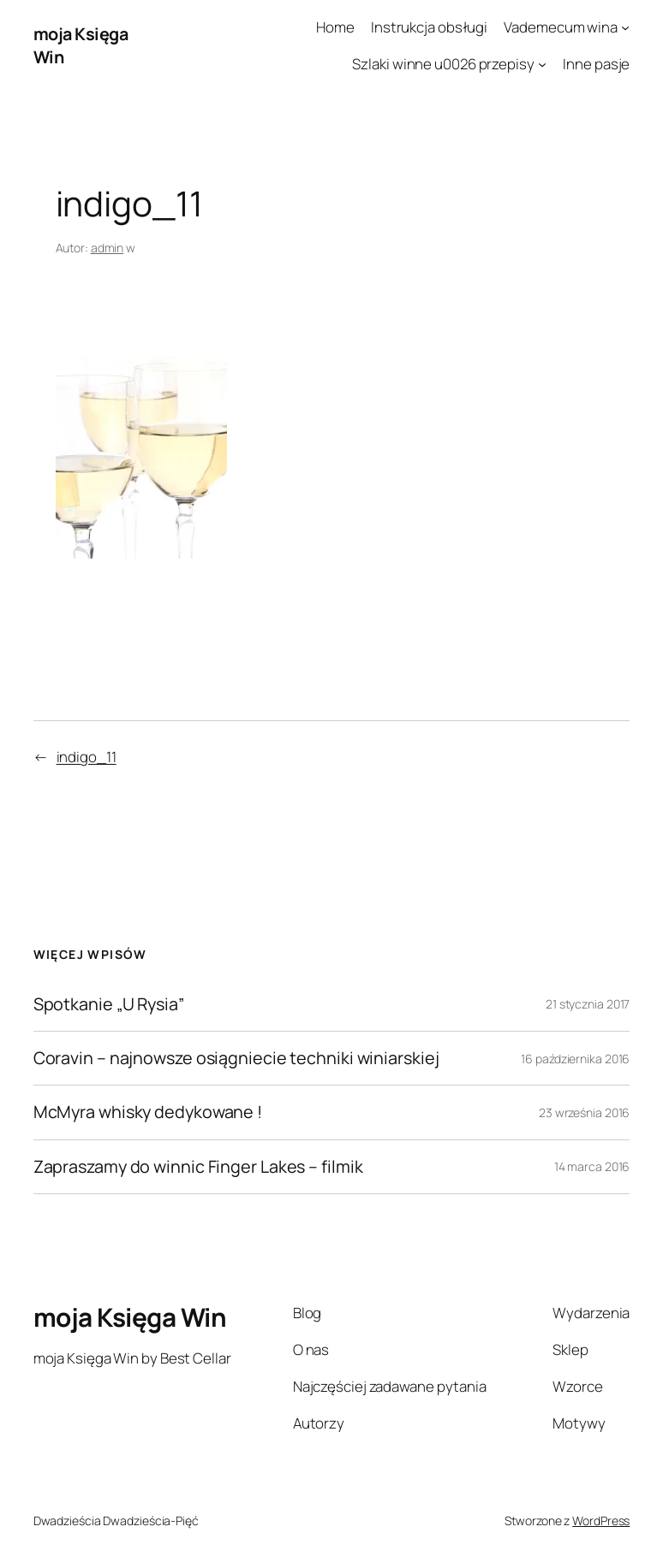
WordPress (601, 1520)
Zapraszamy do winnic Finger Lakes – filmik (198, 1166)
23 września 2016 (584, 1112)
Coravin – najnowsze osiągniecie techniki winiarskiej (236, 1058)
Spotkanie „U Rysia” (108, 1004)
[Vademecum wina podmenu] (625, 27)
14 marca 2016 (592, 1166)
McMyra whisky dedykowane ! (147, 1112)
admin (107, 248)
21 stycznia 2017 (588, 1004)
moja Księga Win (130, 1316)
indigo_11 (86, 756)
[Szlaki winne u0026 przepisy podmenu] (542, 64)
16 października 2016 (575, 1058)
